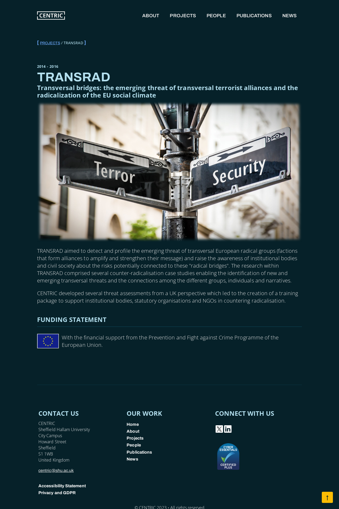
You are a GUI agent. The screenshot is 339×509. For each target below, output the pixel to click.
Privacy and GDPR (57, 492)
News (289, 15)
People (216, 15)
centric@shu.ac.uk (56, 470)
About (150, 15)
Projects (183, 15)
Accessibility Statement (62, 486)
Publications (254, 15)
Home (133, 424)
